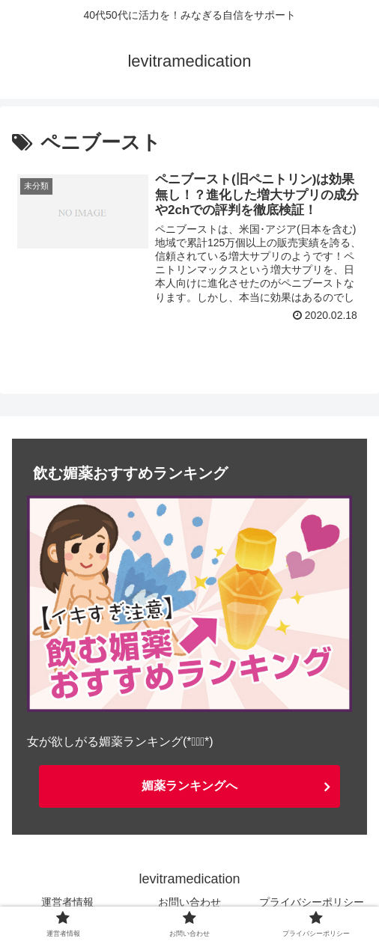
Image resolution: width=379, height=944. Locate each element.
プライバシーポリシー (311, 902)
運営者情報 (67, 902)
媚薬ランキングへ (189, 785)
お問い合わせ (189, 902)
